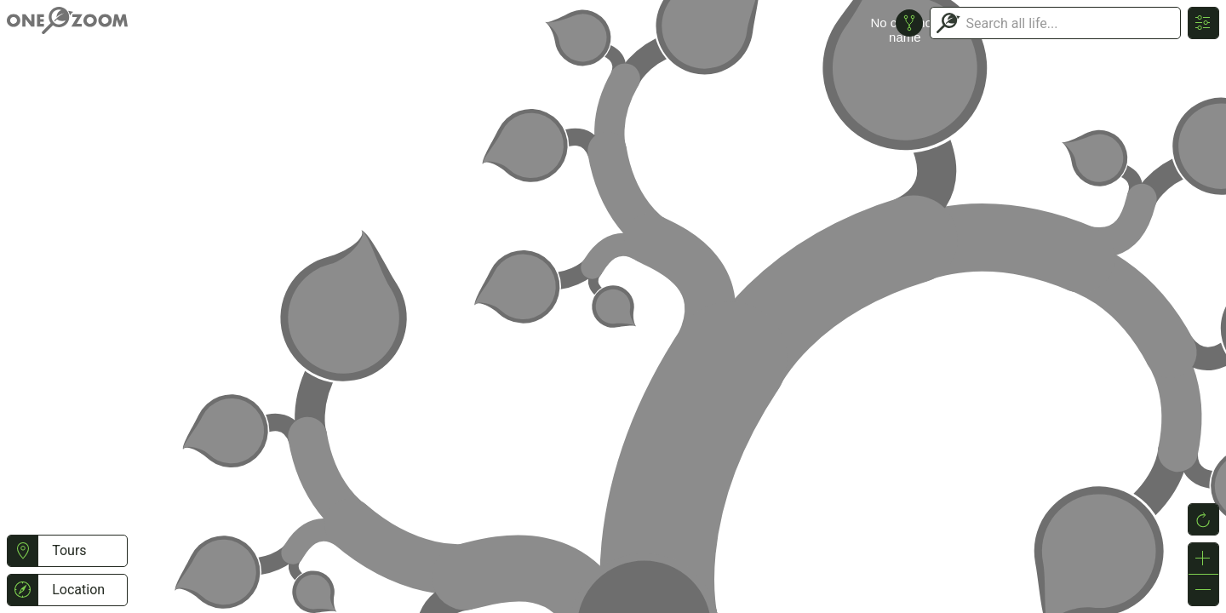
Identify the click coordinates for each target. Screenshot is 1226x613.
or (613, 306)
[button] (22, 551)
